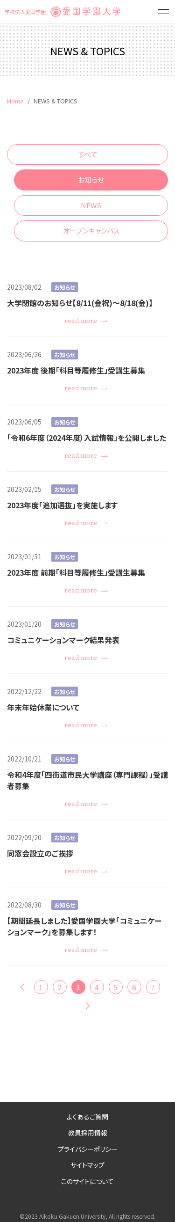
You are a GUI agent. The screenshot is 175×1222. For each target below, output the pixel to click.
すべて (88, 154)
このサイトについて (87, 1181)
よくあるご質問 (87, 1116)
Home (15, 100)
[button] (163, 11)
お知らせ (91, 179)
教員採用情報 (87, 1132)
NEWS (91, 205)
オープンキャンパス (91, 230)
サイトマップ (87, 1165)
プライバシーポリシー (88, 1149)
